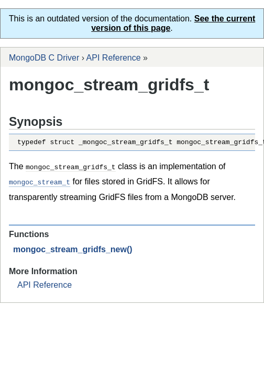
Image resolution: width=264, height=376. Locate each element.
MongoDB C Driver (44, 57)
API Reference (113, 57)
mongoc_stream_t (39, 182)
